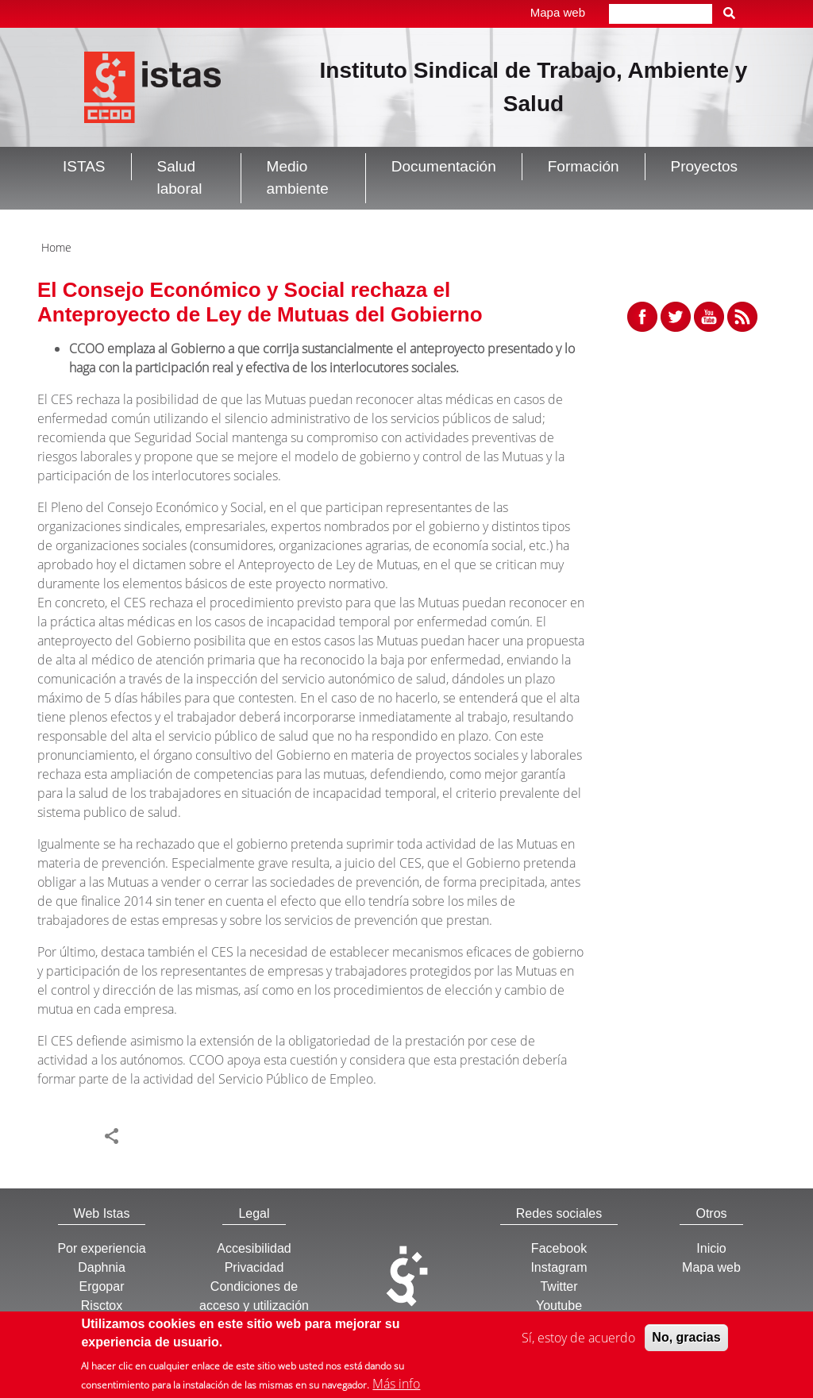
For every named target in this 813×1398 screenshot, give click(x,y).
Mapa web (557, 12)
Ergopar (102, 1286)
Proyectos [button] (704, 166)
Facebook (559, 1248)
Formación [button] (583, 166)
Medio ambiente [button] (298, 178)
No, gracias (686, 1339)
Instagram (558, 1267)
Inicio (711, 1248)
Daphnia (101, 1267)
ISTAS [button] (84, 166)
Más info (396, 1386)
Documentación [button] (443, 166)
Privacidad (254, 1267)
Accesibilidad (254, 1248)
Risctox (101, 1305)
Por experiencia (101, 1248)
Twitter (558, 1286)
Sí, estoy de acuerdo (578, 1340)
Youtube (559, 1305)
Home (56, 247)
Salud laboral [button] (179, 178)
